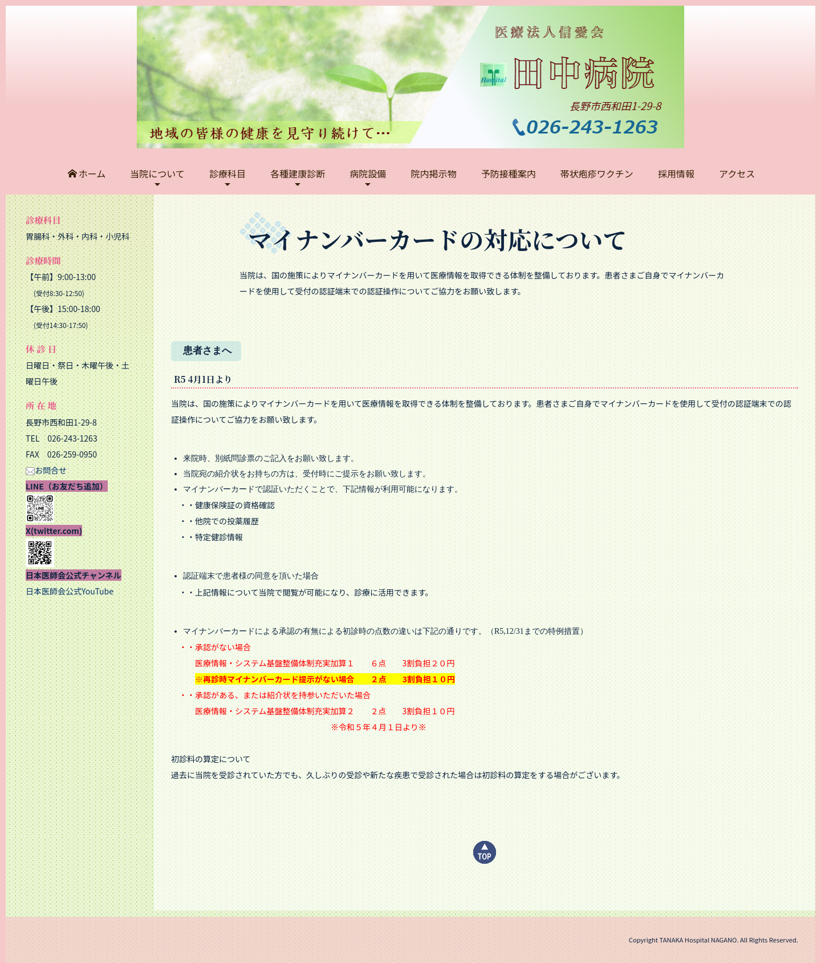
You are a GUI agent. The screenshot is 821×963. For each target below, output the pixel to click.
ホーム (87, 173)
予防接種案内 (508, 173)
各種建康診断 (297, 173)
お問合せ (46, 470)
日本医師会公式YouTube (69, 591)
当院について (157, 173)
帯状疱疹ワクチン (596, 173)
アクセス (737, 173)
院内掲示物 (433, 173)
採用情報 (676, 173)
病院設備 (367, 173)
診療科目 (227, 173)
